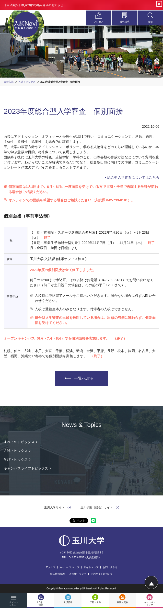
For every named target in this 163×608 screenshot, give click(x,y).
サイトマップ (91, 567)
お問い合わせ (110, 567)
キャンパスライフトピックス (26, 468)
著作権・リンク (77, 574)
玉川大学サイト (54, 507)
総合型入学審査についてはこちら (133, 177)
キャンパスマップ (69, 567)
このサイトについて (102, 574)
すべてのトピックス (19, 442)
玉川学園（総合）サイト (97, 507)
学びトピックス (16, 459)
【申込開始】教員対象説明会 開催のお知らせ (33, 5)
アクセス (50, 567)
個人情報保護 (57, 574)
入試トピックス (26, 81)
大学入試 (8, 81)
